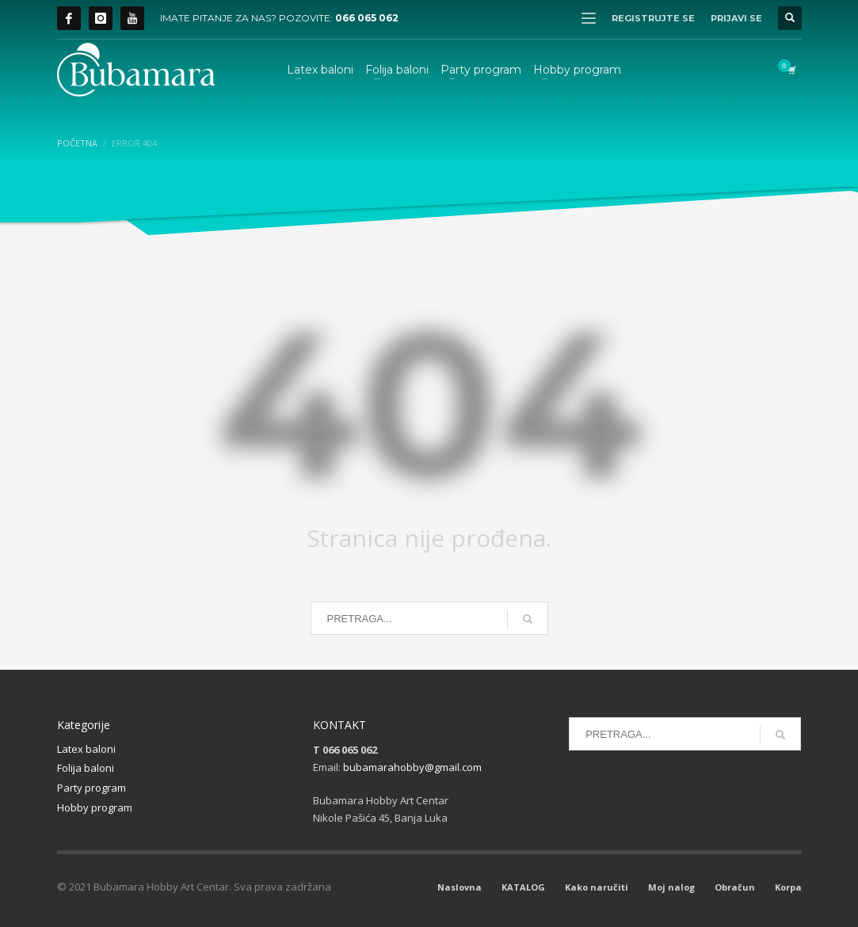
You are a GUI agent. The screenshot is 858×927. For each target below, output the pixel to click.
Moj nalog (671, 887)
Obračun (735, 887)
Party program (91, 788)
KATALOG (523, 887)
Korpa (788, 887)
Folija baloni (85, 768)
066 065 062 (366, 18)
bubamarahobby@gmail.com (412, 767)
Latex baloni (86, 749)
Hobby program (94, 807)
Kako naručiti (596, 887)
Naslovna (459, 887)
